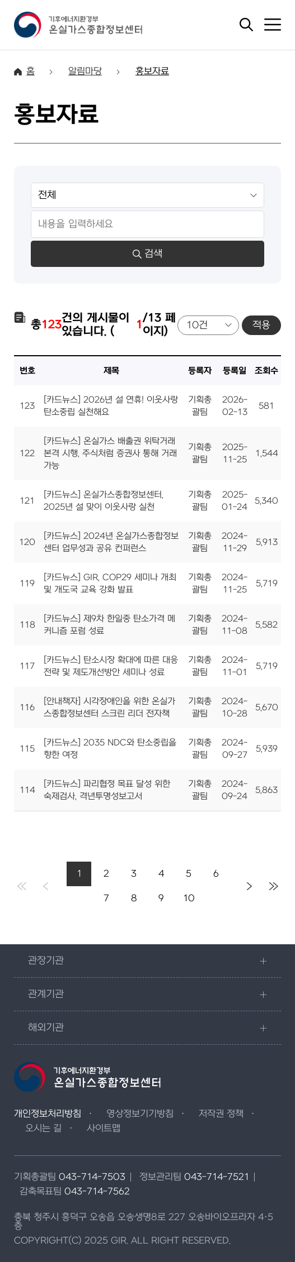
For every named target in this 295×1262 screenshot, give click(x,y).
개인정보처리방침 (47, 1114)
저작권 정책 (221, 1114)
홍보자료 (152, 71)
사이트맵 (103, 1129)
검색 (147, 253)
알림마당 (85, 71)
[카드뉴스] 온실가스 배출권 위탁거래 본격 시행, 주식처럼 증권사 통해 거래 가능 (110, 453)
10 (189, 898)
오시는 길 (43, 1129)
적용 (261, 325)
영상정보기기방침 (140, 1114)
